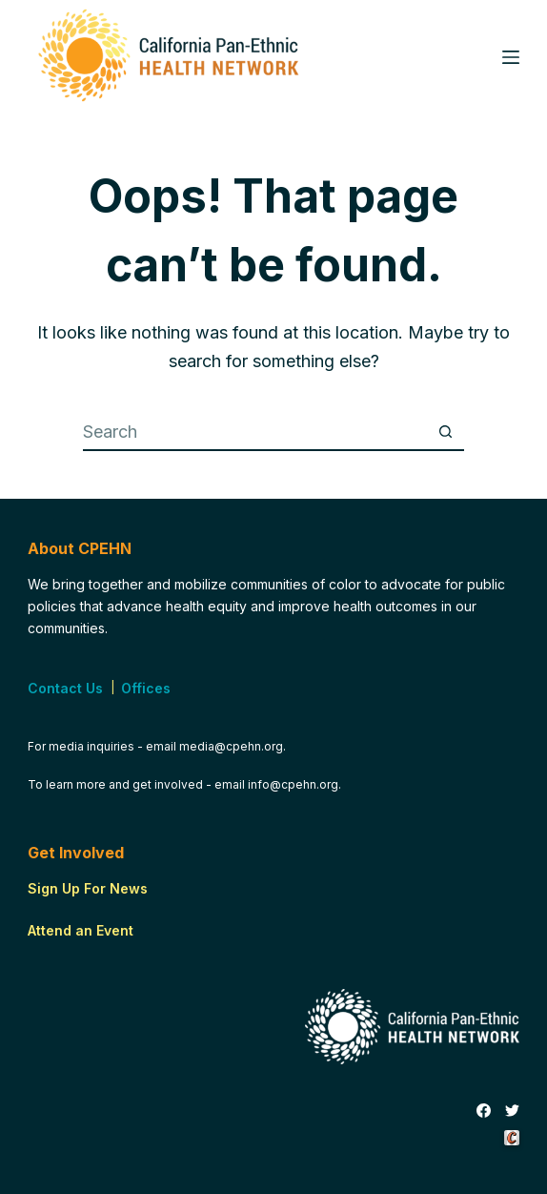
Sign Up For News (88, 888)
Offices (146, 688)
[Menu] (510, 57)
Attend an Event (80, 930)
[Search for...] (254, 432)
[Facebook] (483, 1111)
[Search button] (445, 432)
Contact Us (65, 688)
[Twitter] (512, 1111)
